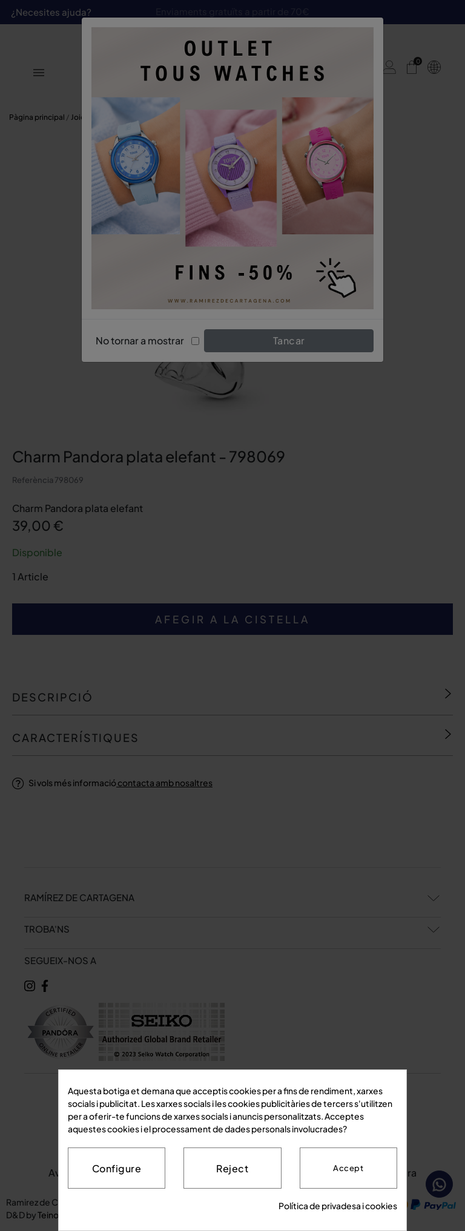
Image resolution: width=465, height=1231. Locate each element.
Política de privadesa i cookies (338, 1205)
